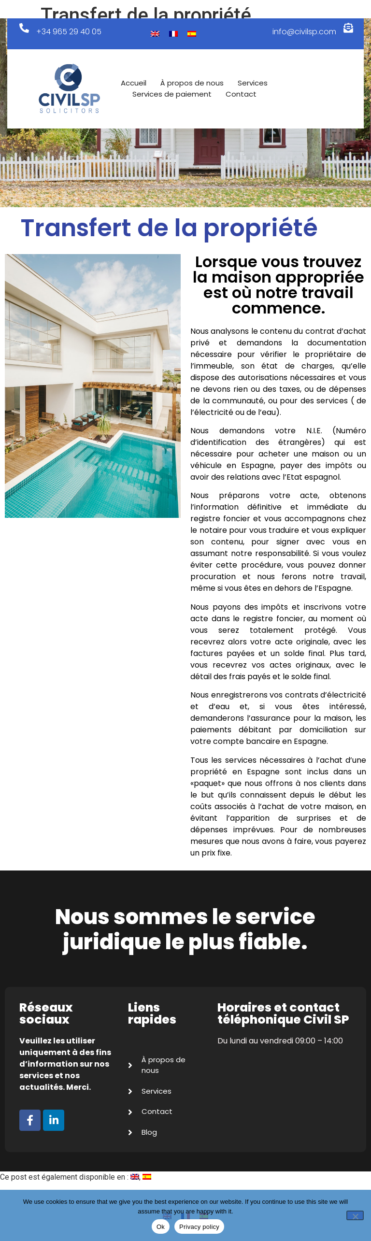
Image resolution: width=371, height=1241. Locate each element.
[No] (355, 1215)
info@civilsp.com (304, 31)
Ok (161, 1226)
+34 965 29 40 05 (68, 31)
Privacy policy (199, 1226)
